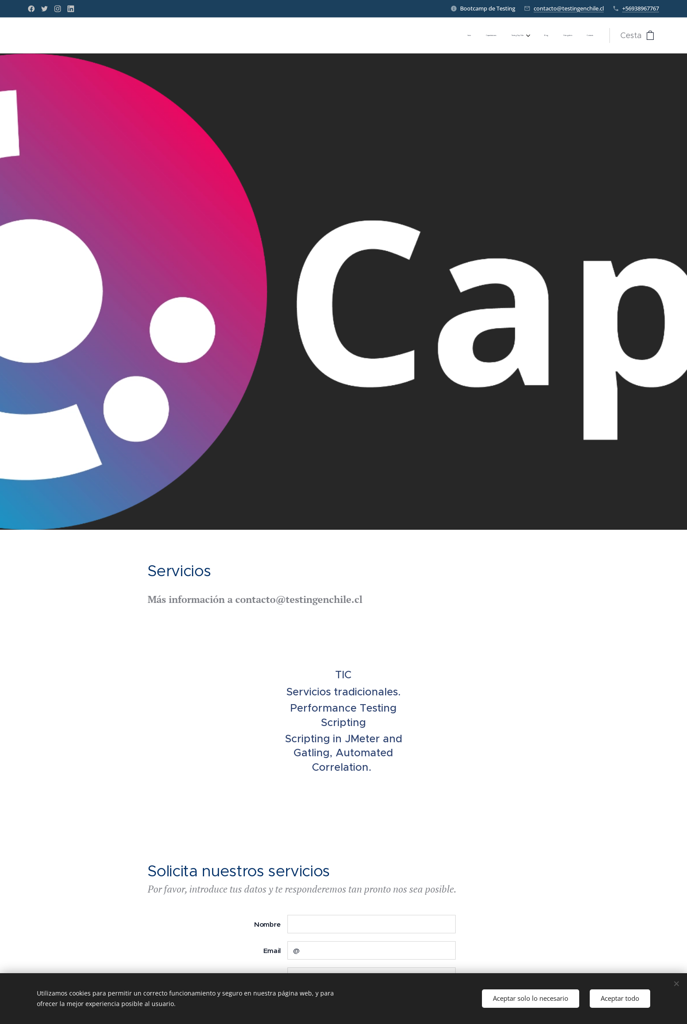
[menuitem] (513, 35)
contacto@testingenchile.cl (569, 8)
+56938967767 (640, 8)
